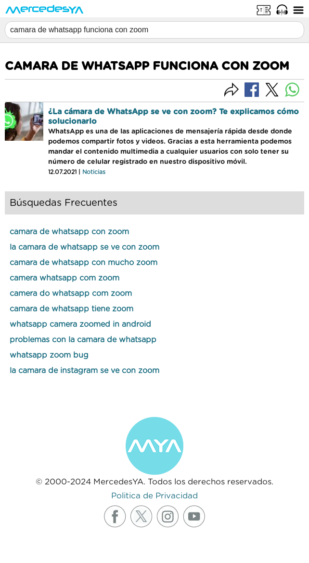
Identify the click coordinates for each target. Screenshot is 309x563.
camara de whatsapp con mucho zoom (83, 263)
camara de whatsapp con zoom (69, 232)
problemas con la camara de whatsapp (83, 340)
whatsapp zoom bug (49, 355)
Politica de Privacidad (154, 496)
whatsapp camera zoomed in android (80, 324)
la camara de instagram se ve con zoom (84, 371)
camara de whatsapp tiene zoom (71, 309)
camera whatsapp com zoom (64, 278)
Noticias (93, 172)
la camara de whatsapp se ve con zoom (84, 247)
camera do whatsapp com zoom (71, 293)
